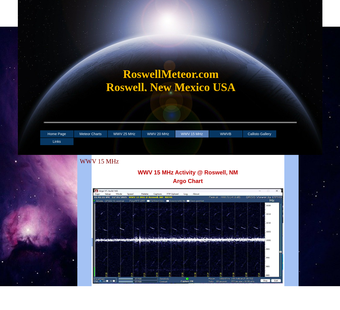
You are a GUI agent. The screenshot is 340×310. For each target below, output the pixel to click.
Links (57, 141)
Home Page (57, 134)
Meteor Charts (90, 134)
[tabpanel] (171, 82)
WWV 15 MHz (192, 134)
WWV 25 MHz (124, 134)
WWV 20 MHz (158, 134)
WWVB (225, 134)
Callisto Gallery (259, 134)
